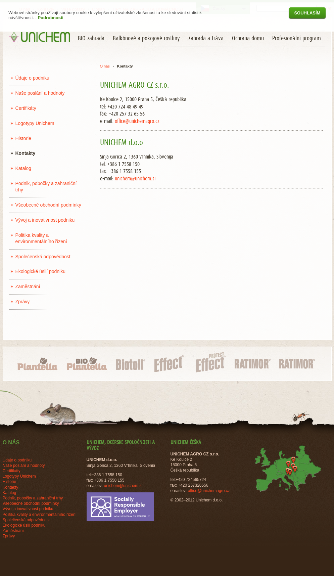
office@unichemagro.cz (137, 121)
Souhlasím (307, 12)
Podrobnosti (50, 17)
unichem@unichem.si (135, 178)
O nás (104, 66)
